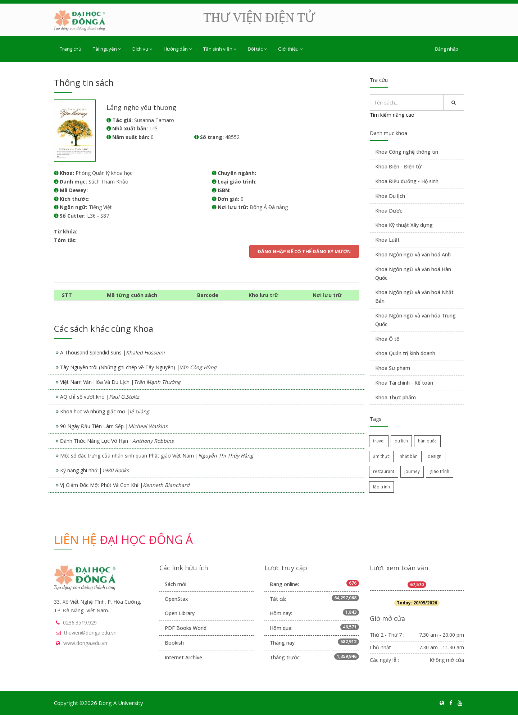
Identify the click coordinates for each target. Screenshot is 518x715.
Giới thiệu (290, 49)
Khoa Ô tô (387, 338)
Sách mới (175, 584)
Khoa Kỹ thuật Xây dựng (404, 225)
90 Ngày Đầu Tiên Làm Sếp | (114, 426)
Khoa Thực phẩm (395, 397)
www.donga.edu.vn (85, 643)
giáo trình (439, 471)
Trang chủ (70, 49)
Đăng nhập (446, 49)
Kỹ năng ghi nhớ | (94, 470)
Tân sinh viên (219, 49)
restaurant (383, 471)
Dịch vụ (142, 49)
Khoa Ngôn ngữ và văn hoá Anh (413, 254)
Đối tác (257, 49)
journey (412, 471)
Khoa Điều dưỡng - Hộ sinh (407, 181)
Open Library (180, 613)
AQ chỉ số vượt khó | (99, 396)
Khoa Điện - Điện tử (398, 166)
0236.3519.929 (80, 622)
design (434, 456)
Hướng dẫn (178, 49)
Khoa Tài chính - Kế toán (404, 382)
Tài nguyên (107, 49)
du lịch (401, 441)
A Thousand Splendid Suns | (112, 352)
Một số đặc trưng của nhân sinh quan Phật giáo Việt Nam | (156, 455)
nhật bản (409, 456)
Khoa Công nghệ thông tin (406, 151)
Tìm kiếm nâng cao (392, 114)
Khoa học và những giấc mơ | (104, 411)
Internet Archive (183, 657)
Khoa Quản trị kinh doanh (405, 353)
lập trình (381, 487)
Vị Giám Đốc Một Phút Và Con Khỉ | (125, 485)
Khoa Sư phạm (392, 368)
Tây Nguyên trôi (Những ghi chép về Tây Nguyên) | (138, 367)
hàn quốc (427, 441)
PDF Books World (185, 628)
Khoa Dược (388, 210)
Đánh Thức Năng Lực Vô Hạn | (117, 440)
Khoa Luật (387, 239)
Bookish (174, 642)
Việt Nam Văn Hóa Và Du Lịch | (120, 382)
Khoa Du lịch (390, 195)
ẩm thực (381, 456)
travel (379, 441)
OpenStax (176, 598)
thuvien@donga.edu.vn (90, 632)
